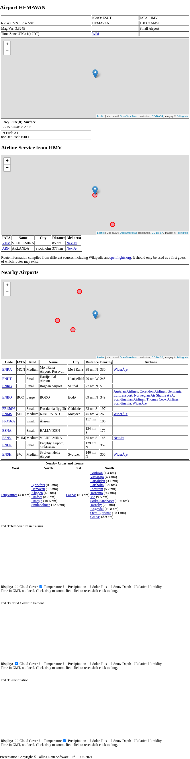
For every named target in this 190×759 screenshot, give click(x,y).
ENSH (7, 454)
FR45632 (9, 421)
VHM (6, 243)
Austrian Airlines (126, 391)
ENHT (7, 379)
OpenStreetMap (128, 116)
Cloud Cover (29, 587)
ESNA (7, 430)
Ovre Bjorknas (100, 513)
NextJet (72, 243)
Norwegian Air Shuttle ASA (154, 395)
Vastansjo (97, 477)
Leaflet (100, 116)
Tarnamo (96, 493)
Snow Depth (122, 587)
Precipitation (77, 587)
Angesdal (97, 509)
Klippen (37, 493)
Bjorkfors (38, 485)
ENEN (7, 445)
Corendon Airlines (153, 391)
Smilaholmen (40, 505)
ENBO (7, 397)
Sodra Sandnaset (102, 501)
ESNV (7, 438)
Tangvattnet (9, 495)
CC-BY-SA (157, 116)
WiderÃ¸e (120, 369)
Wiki (95, 34)
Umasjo (36, 501)
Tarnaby (96, 505)
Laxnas (71, 495)
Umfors (36, 497)
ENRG (7, 386)
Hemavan (38, 489)
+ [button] (7, 44)
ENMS (7, 414)
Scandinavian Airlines (129, 399)
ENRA (7, 369)
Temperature (53, 587)
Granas (95, 517)
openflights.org (120, 257)
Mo (92, 497)
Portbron (96, 473)
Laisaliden (97, 481)
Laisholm (97, 485)
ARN (6, 248)
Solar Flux (99, 587)
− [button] (7, 51)
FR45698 (9, 408)
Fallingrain (182, 116)
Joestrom (96, 489)
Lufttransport (123, 395)
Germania (175, 391)
